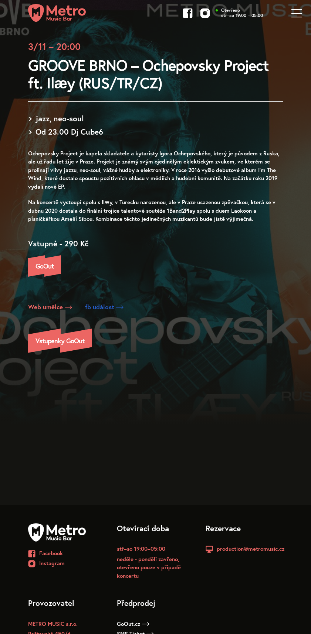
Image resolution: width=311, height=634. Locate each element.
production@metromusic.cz (250, 548)
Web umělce (50, 307)
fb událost (104, 307)
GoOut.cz (133, 623)
